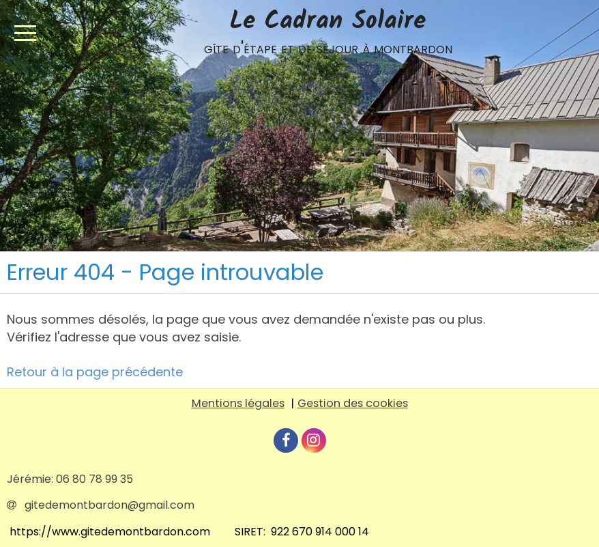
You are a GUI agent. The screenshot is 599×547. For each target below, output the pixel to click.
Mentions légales (238, 403)
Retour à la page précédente (95, 371)
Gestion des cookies (352, 403)
